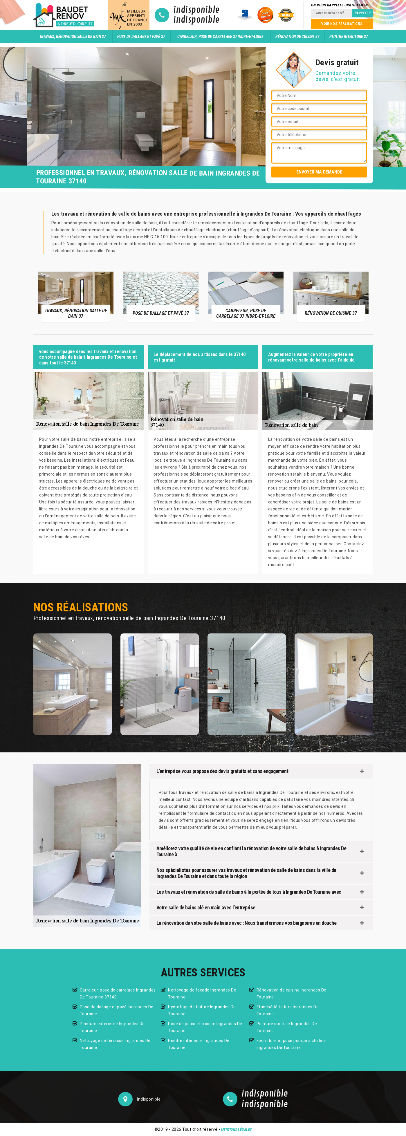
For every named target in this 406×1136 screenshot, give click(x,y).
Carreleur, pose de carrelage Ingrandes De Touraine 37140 (118, 993)
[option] (75, 296)
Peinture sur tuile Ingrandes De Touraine (287, 1027)
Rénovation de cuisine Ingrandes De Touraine (291, 993)
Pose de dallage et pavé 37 (141, 36)
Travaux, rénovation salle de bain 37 (72, 36)
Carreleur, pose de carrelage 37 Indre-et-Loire (220, 36)
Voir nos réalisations (341, 24)
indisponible (197, 10)
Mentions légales (236, 1130)
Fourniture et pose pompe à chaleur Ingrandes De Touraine (291, 1044)
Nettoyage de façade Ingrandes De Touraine (202, 993)
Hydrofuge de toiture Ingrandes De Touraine (202, 1010)
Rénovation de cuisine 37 (297, 36)
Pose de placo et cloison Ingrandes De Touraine (205, 1027)
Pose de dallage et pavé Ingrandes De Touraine (117, 1010)
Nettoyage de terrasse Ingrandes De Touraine (115, 1044)
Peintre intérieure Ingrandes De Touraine (199, 1044)
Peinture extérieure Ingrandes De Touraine (112, 1027)
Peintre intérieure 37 (348, 36)
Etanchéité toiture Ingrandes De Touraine (288, 1010)
